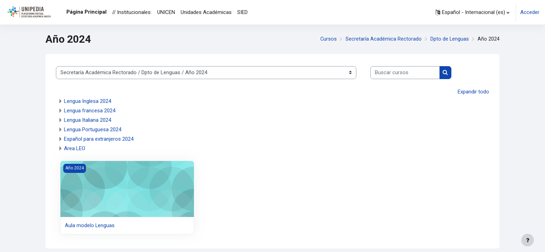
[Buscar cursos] (405, 72)
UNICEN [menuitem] (166, 12)
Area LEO (74, 148)
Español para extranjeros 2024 (98, 139)
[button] (472, 12)
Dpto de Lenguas (449, 39)
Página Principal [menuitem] (86, 12)
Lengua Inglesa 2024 (87, 101)
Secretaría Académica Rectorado (383, 39)
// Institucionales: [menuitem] (132, 12)
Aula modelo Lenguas (90, 225)
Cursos (328, 39)
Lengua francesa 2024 (89, 110)
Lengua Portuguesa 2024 (92, 129)
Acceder (529, 12)
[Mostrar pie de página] (527, 240)
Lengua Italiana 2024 (87, 120)
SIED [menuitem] (242, 12)
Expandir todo (473, 92)
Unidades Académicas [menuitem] (206, 12)
